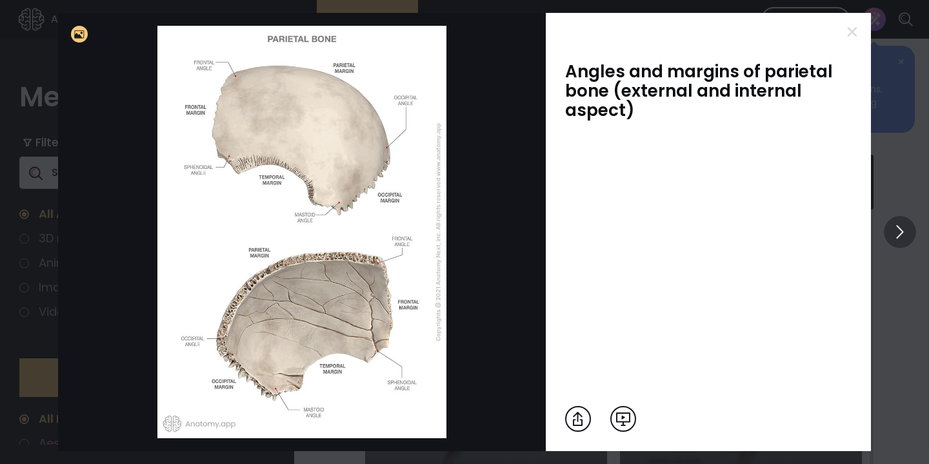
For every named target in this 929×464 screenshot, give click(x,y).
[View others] (900, 232)
